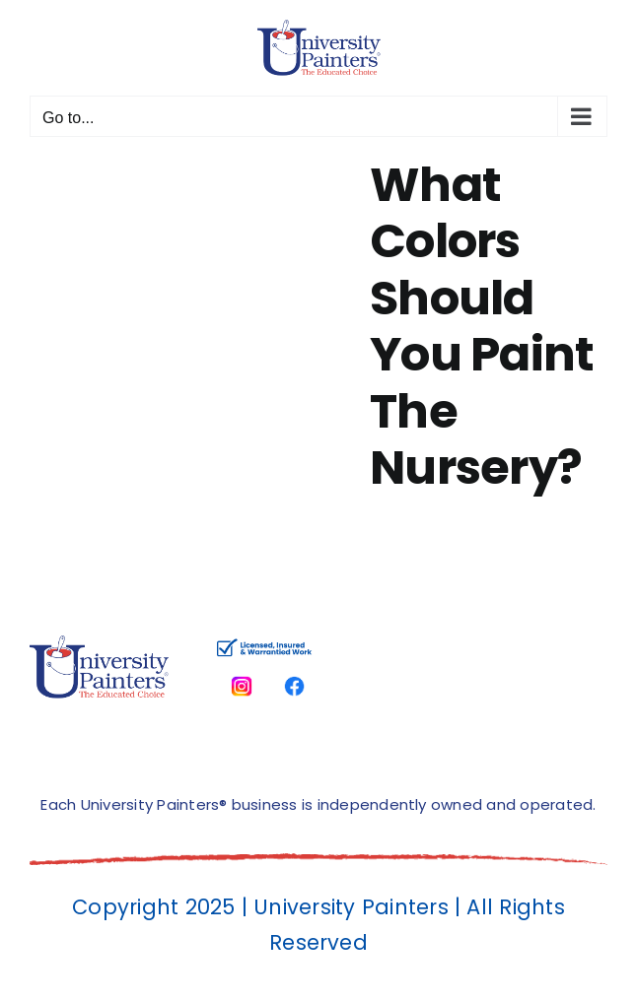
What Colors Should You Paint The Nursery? (482, 326)
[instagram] (241, 669)
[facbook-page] (294, 669)
